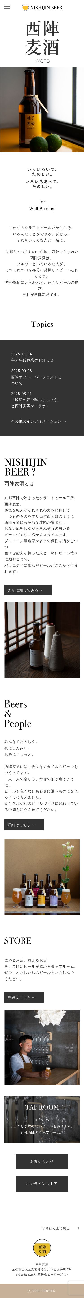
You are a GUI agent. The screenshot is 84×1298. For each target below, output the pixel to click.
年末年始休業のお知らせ (32, 360)
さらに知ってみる (23, 590)
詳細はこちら (19, 825)
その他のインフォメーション (36, 421)
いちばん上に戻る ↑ (61, 1228)
